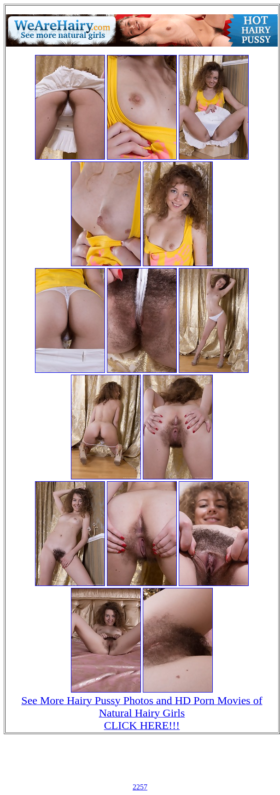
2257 (140, 787)
